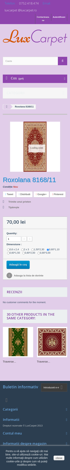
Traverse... (9, 361)
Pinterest (57, 194)
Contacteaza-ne (43, 18)
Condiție (8, 186)
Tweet (9, 194)
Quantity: (12, 233)
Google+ (41, 194)
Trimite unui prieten (19, 201)
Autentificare (59, 17)
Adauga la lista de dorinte (28, 275)
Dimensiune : (14, 244)
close (59, 458)
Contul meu (12, 433)
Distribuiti (24, 194)
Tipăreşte (13, 207)
